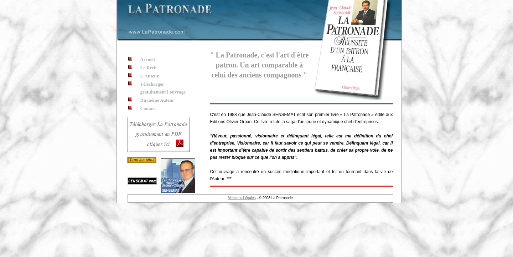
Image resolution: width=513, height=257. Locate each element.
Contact (148, 108)
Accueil (147, 59)
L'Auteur (149, 76)
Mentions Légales (241, 198)
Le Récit (148, 67)
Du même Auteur (157, 100)
